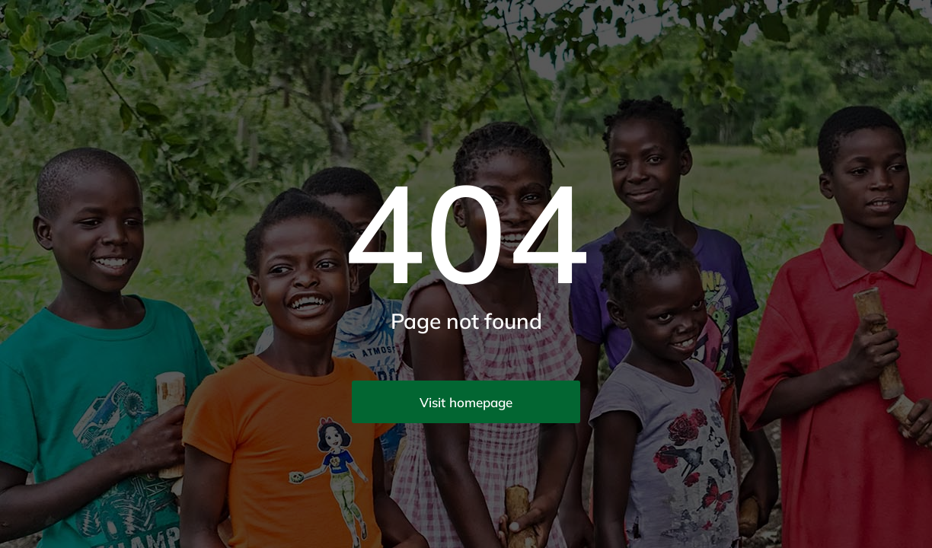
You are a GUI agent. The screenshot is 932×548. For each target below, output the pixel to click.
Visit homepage (466, 402)
